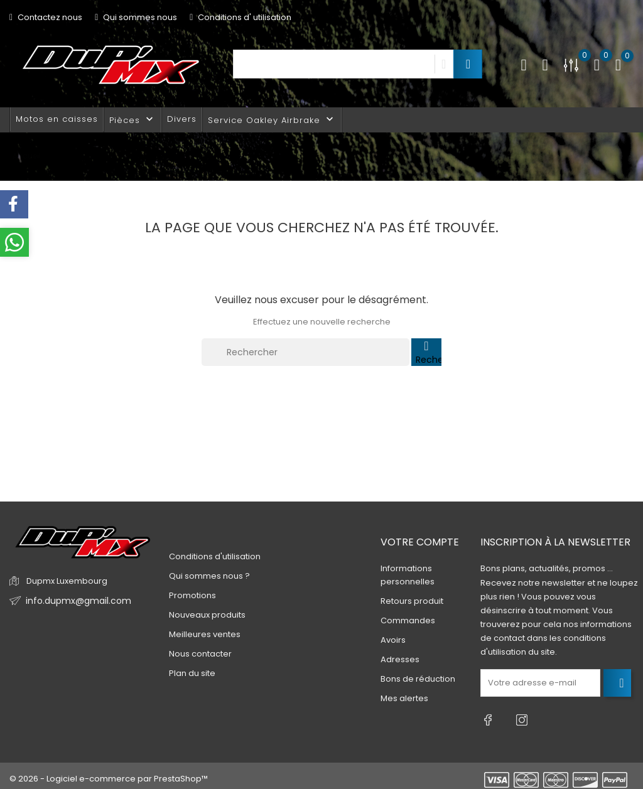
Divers (182, 119)
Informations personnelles (408, 575)
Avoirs (393, 640)
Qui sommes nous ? (209, 576)
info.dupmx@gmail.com (74, 601)
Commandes (408, 620)
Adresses (400, 659)
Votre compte (420, 542)
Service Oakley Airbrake (272, 119)
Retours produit (412, 601)
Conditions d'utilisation (215, 556)
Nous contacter (200, 654)
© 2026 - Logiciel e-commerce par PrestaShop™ (108, 773)
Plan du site (192, 673)
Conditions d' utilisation (240, 17)
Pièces (132, 119)
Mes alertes (404, 698)
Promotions (192, 595)
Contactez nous (45, 17)
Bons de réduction (418, 679)
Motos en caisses (57, 119)
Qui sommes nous (136, 17)
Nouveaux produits (207, 615)
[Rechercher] (305, 352)
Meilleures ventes (204, 634)
